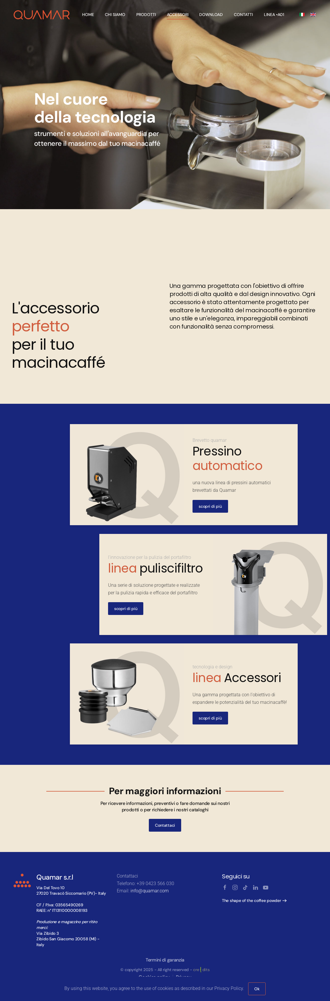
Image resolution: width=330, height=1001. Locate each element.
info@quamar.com (149, 891)
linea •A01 (274, 14)
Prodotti (146, 14)
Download (211, 14)
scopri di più (210, 506)
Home (88, 14)
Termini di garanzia (165, 960)
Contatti (243, 14)
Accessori (177, 14)
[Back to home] (42, 14)
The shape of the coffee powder (251, 900)
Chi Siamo (115, 14)
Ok (256, 988)
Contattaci (165, 825)
